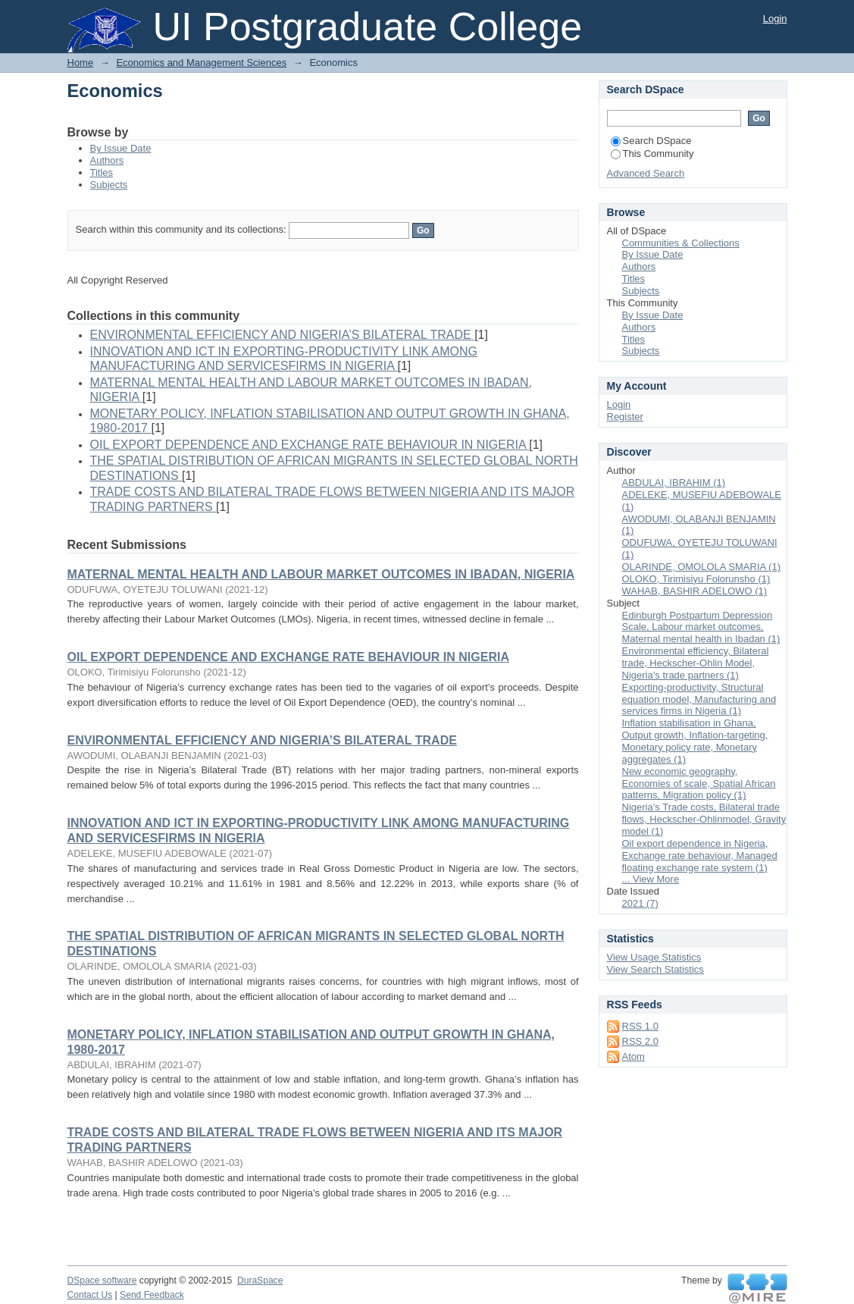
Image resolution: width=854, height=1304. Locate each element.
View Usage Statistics (654, 957)
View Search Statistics (655, 969)
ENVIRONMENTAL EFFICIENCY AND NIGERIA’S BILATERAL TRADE (262, 740)
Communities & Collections (681, 243)
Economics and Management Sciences (201, 62)
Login (775, 18)
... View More (651, 879)
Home (80, 62)
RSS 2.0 (640, 1041)
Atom (633, 1056)
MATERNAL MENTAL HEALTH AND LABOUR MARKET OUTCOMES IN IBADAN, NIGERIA (321, 574)
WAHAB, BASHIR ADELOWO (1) (695, 591)
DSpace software (102, 1280)
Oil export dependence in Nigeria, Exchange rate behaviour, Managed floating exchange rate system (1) (699, 855)
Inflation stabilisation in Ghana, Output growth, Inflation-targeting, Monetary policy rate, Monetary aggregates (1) (695, 741)
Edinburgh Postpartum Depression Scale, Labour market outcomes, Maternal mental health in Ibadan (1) (701, 627)
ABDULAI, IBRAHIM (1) (674, 482)
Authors (107, 160)
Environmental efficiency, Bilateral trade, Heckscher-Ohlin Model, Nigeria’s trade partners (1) (695, 663)
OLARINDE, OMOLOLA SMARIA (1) (701, 566)
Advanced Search (646, 173)
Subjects (109, 184)
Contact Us (90, 1295)
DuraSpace (260, 1280)
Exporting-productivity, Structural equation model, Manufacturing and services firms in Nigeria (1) (699, 699)
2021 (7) (640, 903)
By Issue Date (121, 148)
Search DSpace (651, 140)
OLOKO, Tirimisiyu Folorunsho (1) (696, 579)
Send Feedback (152, 1295)
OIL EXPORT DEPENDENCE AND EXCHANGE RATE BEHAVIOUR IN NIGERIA (288, 656)
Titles (102, 172)
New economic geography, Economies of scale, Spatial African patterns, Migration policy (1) (699, 783)
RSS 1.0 (640, 1026)
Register (625, 416)
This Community (652, 153)
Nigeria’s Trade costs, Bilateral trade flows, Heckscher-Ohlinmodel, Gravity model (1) (704, 819)
